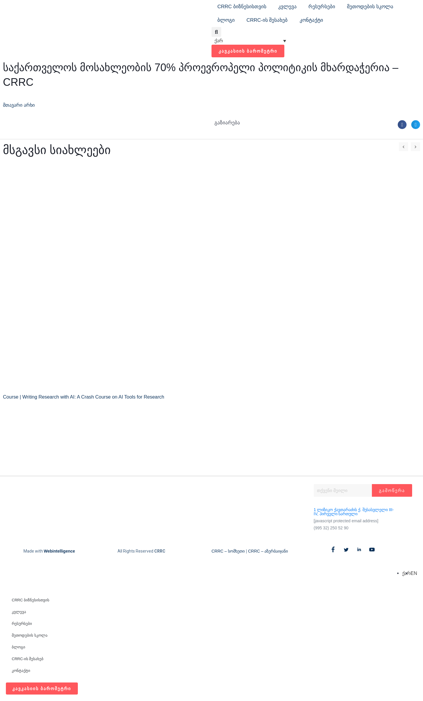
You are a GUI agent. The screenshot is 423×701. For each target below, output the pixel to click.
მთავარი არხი (20, 105)
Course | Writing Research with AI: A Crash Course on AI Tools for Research (87, 397)
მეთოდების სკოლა (370, 6)
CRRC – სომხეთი (228, 551)
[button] (216, 32)
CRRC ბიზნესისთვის (241, 6)
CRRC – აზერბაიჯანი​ (268, 551)
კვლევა (287, 6)
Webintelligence (59, 551)
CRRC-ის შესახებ (267, 20)
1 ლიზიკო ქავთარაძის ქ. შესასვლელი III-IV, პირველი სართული (354, 511)
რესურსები (321, 6)
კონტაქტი (311, 20)
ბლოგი (226, 20)
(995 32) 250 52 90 (331, 528)
